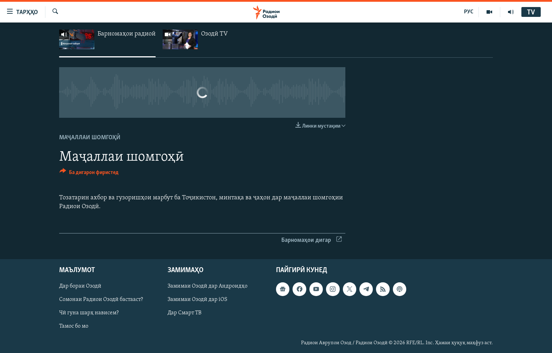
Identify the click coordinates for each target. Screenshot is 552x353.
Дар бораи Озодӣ (80, 286)
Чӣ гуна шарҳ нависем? (89, 313)
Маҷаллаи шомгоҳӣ (89, 137)
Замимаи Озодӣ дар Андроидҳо (207, 286)
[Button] (89, 173)
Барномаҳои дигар (311, 240)
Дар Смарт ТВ (184, 313)
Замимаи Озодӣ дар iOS (197, 300)
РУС (468, 12)
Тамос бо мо (73, 326)
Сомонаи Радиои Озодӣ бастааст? (101, 300)
